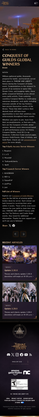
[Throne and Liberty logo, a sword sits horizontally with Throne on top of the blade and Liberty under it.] (19, 350)
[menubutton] (36, 3)
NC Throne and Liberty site (19, 394)
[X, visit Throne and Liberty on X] (12, 355)
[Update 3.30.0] (19, 262)
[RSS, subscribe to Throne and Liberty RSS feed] (30, 355)
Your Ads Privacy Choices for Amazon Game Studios (19, 401)
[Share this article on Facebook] (13, 225)
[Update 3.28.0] (19, 301)
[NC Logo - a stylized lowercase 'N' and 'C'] (27, 373)
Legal (8, 398)
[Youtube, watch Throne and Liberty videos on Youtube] (26, 355)
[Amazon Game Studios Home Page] (15, 373)
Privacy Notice (17, 398)
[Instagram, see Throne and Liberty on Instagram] (17, 355)
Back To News (10, 49)
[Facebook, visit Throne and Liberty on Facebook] (21, 355)
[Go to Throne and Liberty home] (5, 3)
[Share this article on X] (10, 225)
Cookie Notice (28, 398)
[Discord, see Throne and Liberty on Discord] (8, 354)
